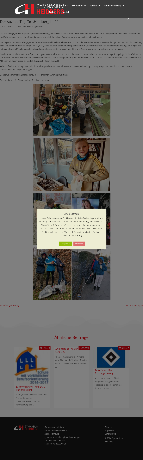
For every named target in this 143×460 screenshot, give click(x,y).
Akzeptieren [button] (65, 243)
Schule (62, 6)
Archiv (52, 12)
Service (93, 6)
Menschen (77, 6)
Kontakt (66, 12)
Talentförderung (112, 6)
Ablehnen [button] (79, 243)
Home (52, 6)
